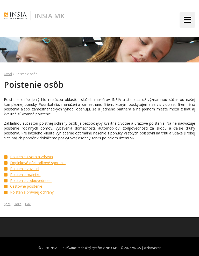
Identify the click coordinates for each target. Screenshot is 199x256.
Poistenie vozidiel (24, 168)
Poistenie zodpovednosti (31, 180)
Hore (17, 204)
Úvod (8, 74)
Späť (7, 204)
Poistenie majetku (25, 174)
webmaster (152, 248)
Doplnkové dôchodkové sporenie (38, 162)
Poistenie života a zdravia (31, 156)
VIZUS (136, 248)
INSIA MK (50, 15)
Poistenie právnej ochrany (32, 192)
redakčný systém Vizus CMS (97, 248)
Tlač (28, 204)
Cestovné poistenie (26, 186)
